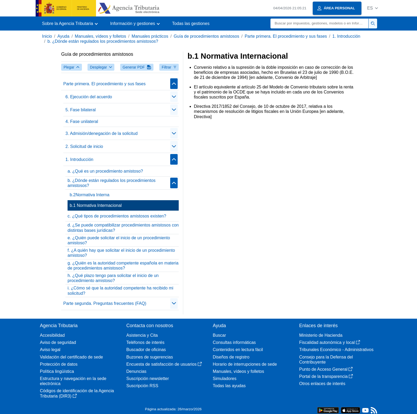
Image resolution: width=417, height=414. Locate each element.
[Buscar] (319, 23)
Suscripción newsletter (147, 378)
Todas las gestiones (191, 23)
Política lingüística (57, 371)
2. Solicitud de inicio (84, 146)
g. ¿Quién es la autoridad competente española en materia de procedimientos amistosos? (123, 265)
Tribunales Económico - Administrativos (336, 349)
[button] (372, 8)
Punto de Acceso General (326, 369)
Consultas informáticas (234, 342)
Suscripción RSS (142, 385)
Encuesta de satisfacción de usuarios (164, 364)
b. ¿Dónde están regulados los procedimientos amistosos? (102, 41)
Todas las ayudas (229, 385)
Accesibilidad (52, 335)
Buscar (219, 335)
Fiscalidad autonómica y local (329, 342)
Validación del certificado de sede (71, 357)
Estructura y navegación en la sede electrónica (73, 381)
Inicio (47, 36)
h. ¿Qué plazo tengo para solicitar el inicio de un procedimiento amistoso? (113, 278)
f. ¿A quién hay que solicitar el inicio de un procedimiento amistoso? (121, 253)
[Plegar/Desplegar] (174, 83)
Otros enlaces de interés (322, 383)
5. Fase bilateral (80, 110)
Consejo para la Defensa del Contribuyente (326, 359)
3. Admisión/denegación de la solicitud (101, 133)
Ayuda (63, 36)
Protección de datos (58, 364)
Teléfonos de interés (145, 342)
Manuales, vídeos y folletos (100, 36)
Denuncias (136, 371)
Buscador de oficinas (146, 349)
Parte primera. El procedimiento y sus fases (286, 36)
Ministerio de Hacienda (321, 335)
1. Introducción (346, 36)
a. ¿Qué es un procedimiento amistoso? (105, 171)
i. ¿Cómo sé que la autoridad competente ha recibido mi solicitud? (120, 290)
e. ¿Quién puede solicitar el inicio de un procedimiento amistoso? (119, 240)
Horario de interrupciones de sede (245, 364)
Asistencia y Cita (142, 335)
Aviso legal (50, 349)
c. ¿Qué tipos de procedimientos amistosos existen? (117, 216)
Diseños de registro (231, 357)
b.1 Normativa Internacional (96, 205)
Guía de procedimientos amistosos (206, 36)
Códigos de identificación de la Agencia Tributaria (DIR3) (77, 393)
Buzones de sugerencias (149, 357)
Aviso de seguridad (58, 342)
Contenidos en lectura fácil (238, 349)
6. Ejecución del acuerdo (88, 97)
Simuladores (224, 378)
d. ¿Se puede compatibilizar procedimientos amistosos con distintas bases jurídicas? (123, 227)
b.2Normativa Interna (89, 195)
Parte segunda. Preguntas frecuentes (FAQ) (104, 303)
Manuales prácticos (150, 36)
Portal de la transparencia (326, 376)
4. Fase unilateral (81, 121)
